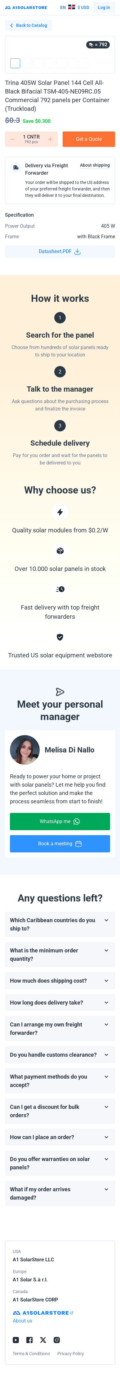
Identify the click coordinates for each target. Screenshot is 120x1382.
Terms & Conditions (31, 1353)
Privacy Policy (70, 1353)
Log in (104, 7)
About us (22, 1321)
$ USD (74, 7)
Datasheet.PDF (60, 251)
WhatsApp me (60, 821)
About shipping (95, 165)
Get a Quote (89, 139)
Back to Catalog (28, 25)
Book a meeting (60, 843)
